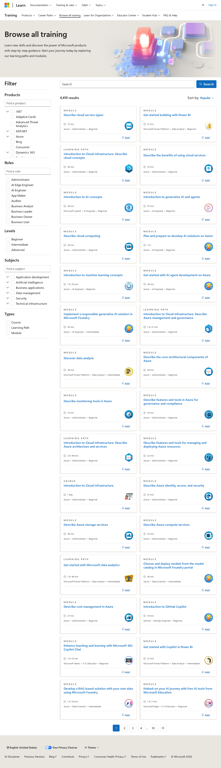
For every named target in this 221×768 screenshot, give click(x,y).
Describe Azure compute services (166, 525)
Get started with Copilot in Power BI (168, 647)
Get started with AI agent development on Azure (177, 275)
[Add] (126, 138)
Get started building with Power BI (167, 115)
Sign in (212, 5)
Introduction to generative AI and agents (171, 197)
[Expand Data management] (7, 293)
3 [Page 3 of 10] (133, 728)
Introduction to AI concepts (83, 197)
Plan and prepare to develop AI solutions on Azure (178, 236)
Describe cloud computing (82, 236)
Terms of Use (138, 756)
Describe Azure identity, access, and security (173, 485)
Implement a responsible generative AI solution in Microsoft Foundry (98, 316)
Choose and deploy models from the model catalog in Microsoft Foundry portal (173, 565)
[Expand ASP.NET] (7, 131)
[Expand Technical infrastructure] (7, 303)
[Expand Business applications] (7, 288)
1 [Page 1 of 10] (116, 728)
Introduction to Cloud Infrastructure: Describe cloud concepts (95, 156)
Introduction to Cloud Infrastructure (89, 485)
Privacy (83, 756)
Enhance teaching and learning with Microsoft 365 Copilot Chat (98, 647)
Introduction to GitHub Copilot (164, 606)
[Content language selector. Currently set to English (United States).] (22, 748)
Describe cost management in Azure (88, 606)
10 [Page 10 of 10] (153, 728)
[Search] (127, 84)
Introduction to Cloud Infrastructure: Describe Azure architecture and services (95, 444)
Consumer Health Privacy (109, 756)
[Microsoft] (7, 5)
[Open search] (203, 5)
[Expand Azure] (7, 136)
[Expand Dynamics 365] (7, 152)
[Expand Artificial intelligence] (7, 282)
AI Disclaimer (12, 756)
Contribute (68, 756)
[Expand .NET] (7, 111)
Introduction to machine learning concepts (93, 275)
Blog (51, 756)
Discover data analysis (79, 358)
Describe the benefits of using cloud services (174, 155)
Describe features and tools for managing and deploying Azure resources (175, 444)
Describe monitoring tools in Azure (88, 401)
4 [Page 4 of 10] (141, 728)
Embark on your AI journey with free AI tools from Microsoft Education (177, 690)
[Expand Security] (7, 298)
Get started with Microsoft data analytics (92, 565)
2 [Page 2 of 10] (124, 728)
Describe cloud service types (83, 115)
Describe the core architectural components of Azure (175, 359)
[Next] (163, 728)
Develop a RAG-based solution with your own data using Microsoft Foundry (98, 690)
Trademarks (157, 756)
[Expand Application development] (7, 277)
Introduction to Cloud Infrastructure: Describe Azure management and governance (175, 316)
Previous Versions (34, 756)
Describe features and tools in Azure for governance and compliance (170, 401)
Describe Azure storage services (86, 525)
